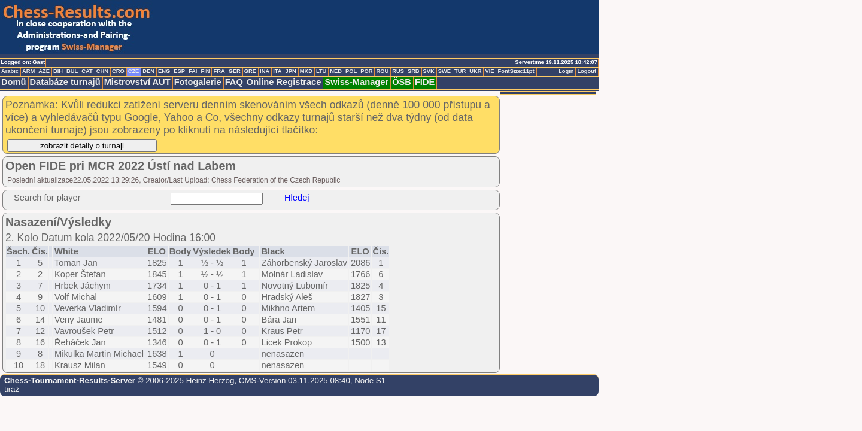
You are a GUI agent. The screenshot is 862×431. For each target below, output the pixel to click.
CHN (102, 71)
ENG (164, 71)
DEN (148, 71)
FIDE (425, 82)
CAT (86, 71)
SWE (444, 71)
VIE (489, 71)
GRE (250, 71)
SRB (414, 71)
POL (351, 71)
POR (366, 71)
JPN (291, 71)
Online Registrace (284, 82)
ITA (277, 71)
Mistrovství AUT (137, 82)
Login (566, 71)
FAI (193, 71)
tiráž (11, 389)
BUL (72, 71)
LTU (321, 71)
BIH (58, 71)
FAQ (234, 82)
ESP (179, 71)
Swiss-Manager (356, 82)
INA (264, 71)
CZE (133, 71)
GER (235, 71)
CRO (118, 71)
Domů (13, 82)
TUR (460, 71)
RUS (398, 71)
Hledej (296, 197)
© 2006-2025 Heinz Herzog (184, 380)
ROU (382, 71)
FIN (205, 71)
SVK (429, 71)
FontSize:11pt (515, 71)
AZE (44, 71)
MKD (306, 71)
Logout (586, 71)
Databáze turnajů (65, 82)
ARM (28, 71)
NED (336, 71)
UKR (475, 71)
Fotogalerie (197, 82)
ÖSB (401, 82)
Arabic (10, 71)
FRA (218, 71)
